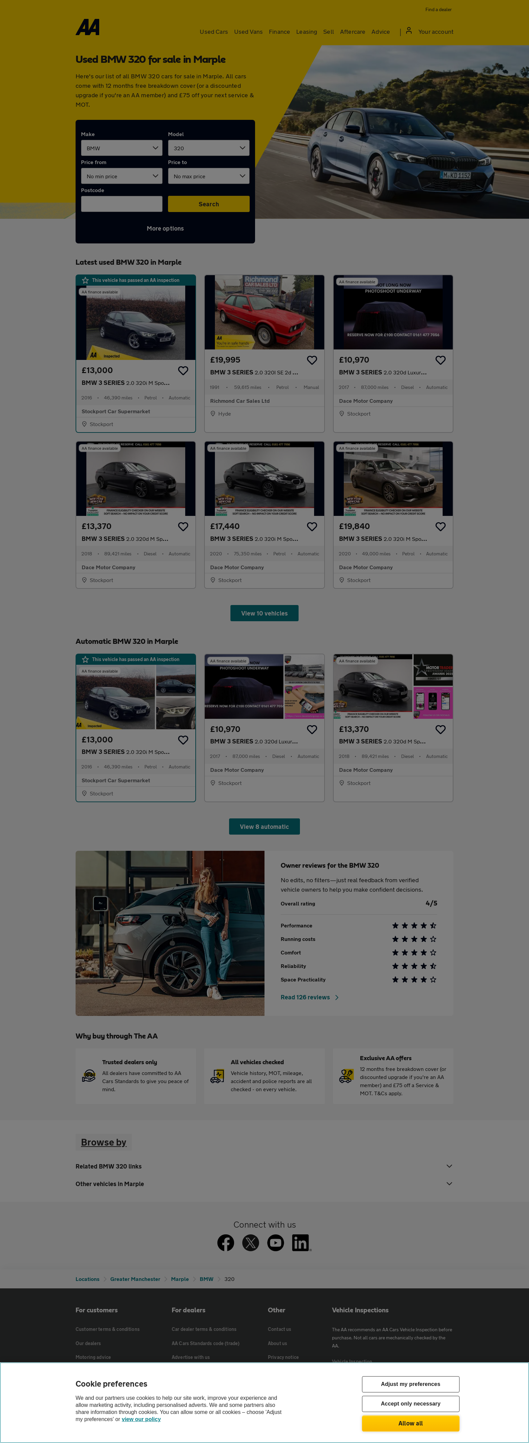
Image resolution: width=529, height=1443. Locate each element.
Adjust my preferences (410, 1384)
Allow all (410, 1423)
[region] (264, 1402)
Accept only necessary (411, 1404)
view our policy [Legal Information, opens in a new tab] (141, 1419)
